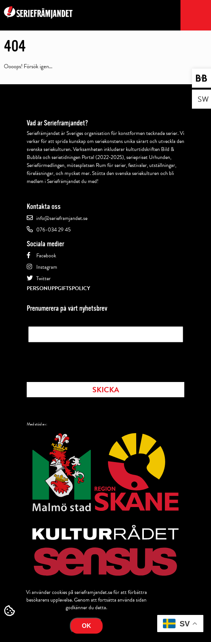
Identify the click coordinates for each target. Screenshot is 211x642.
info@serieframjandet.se (61, 218)
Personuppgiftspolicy (58, 288)
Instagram (46, 267)
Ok (86, 626)
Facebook (46, 256)
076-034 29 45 (53, 230)
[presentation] (86, 360)
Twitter (43, 278)
